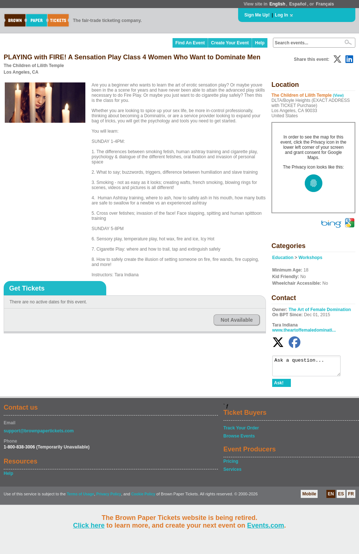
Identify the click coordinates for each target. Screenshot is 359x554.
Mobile (309, 497)
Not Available (237, 320)
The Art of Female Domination (320, 309)
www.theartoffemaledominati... (304, 330)
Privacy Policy (108, 497)
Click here (88, 525)
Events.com (265, 525)
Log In (281, 15)
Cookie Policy (143, 497)
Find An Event (190, 42)
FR (351, 497)
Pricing (230, 464)
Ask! (279, 386)
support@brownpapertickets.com (39, 434)
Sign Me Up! (257, 15)
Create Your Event (230, 42)
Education (282, 257)
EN (331, 497)
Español (298, 4)
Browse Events (239, 439)
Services (232, 472)
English (277, 4)
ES (341, 497)
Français (325, 4)
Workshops (310, 257)
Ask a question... (310, 367)
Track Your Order (241, 431)
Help (259, 42)
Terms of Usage (80, 497)
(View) (338, 95)
